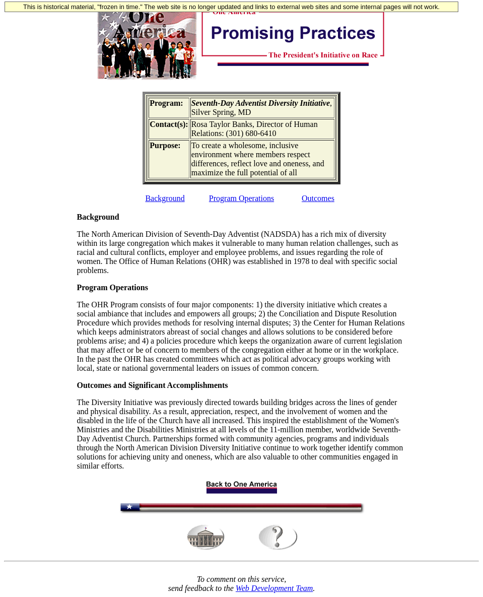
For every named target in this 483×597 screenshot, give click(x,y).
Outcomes (318, 198)
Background (164, 198)
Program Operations (241, 198)
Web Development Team (274, 588)
